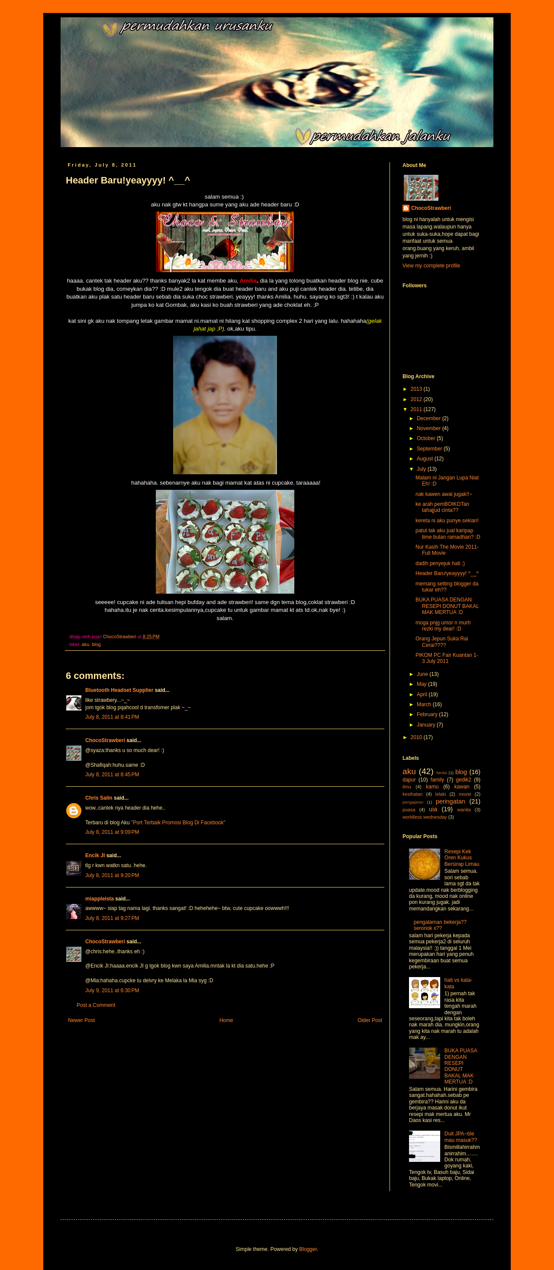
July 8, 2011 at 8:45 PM (112, 775)
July (422, 469)
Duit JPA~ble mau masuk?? (460, 1137)
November (429, 428)
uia (433, 809)
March (425, 704)
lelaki (440, 794)
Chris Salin (99, 798)
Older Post (370, 1020)
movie (465, 794)
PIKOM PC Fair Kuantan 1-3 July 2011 (447, 658)
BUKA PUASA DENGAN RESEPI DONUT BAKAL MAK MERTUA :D (447, 606)
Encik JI (95, 855)
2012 (417, 399)
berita (441, 772)
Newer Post (81, 1020)
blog (96, 644)
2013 (417, 389)
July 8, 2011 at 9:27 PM (112, 918)
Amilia (247, 280)
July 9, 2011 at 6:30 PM (112, 990)
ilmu (407, 786)
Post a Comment (96, 1005)
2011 (417, 409)
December (429, 418)
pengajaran (413, 802)
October (427, 438)
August (426, 459)
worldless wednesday (425, 817)
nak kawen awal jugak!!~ (444, 494)
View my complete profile (431, 266)
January (427, 725)
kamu (432, 787)
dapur (409, 780)
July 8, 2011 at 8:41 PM (112, 717)
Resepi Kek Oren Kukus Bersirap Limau (462, 858)
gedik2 (463, 780)
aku (85, 644)
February (428, 714)
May (422, 684)
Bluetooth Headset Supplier (119, 690)
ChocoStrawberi (105, 740)
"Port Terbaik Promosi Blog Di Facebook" (178, 823)
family (437, 780)
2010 (417, 737)
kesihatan (412, 794)
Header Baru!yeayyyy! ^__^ (447, 573)
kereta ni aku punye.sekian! (447, 521)
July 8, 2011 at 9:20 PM (112, 875)
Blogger (308, 1249)
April (422, 694)
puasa (409, 809)
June (423, 674)
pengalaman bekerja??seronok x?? (440, 925)
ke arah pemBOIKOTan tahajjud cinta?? (442, 507)
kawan (462, 787)
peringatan (450, 801)
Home (226, 1020)
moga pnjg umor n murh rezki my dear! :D (443, 626)
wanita (463, 809)
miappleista (99, 899)
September (430, 449)
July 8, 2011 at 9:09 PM (112, 832)
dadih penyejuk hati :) (440, 563)
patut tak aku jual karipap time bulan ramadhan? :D (448, 533)
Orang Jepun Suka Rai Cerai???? (442, 642)
